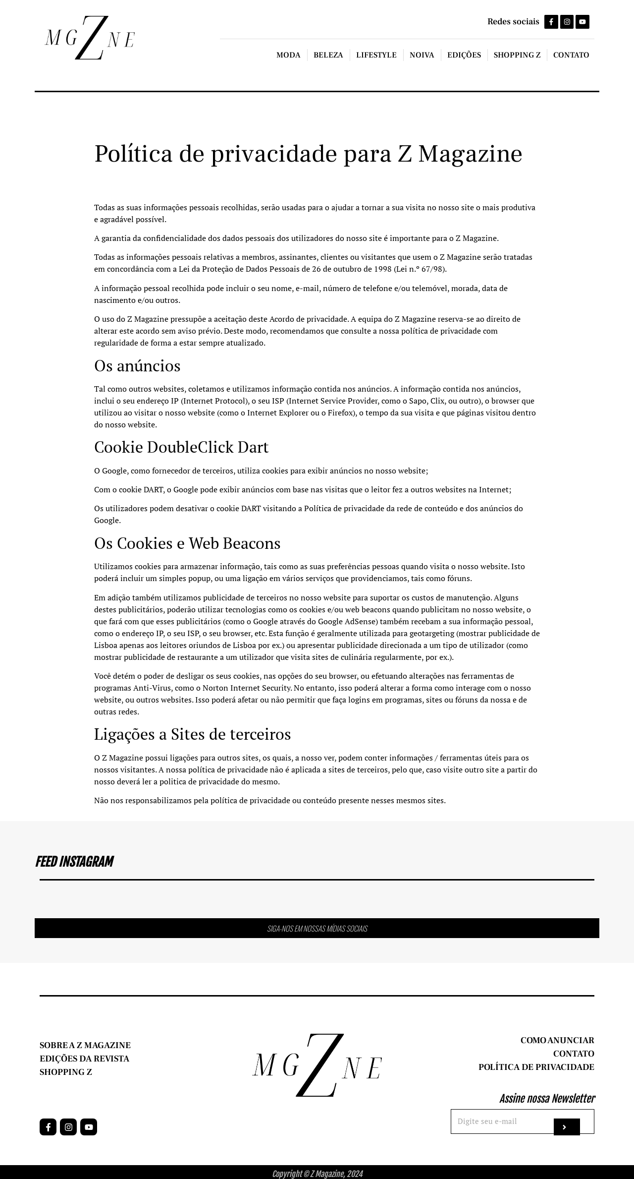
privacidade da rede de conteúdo (401, 508)
